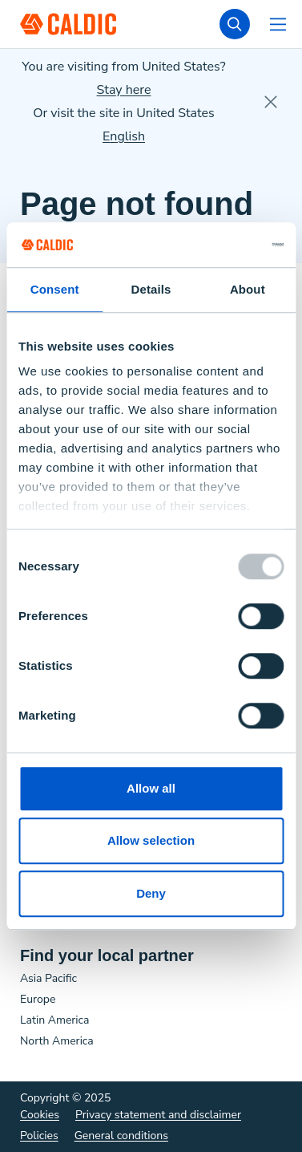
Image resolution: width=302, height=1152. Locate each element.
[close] (271, 102)
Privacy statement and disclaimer (158, 1114)
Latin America (54, 1020)
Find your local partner (107, 955)
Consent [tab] (54, 289)
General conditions (121, 1135)
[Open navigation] (278, 24)
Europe (37, 999)
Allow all (151, 788)
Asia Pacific (48, 978)
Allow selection (151, 840)
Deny (151, 893)
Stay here (124, 90)
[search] (234, 24)
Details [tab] (151, 289)
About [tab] (247, 289)
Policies (39, 1135)
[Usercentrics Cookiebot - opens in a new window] (215, 244)
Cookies (39, 1114)
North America (57, 1041)
